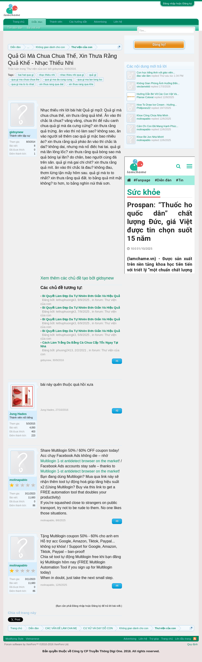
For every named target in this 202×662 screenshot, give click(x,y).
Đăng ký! (159, 44)
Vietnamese (32, 638)
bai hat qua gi (25, 75)
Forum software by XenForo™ (36, 644)
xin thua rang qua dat (50, 84)
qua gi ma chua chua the (24, 79)
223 (33, 435)
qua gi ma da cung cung (57, 79)
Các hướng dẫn (78, 21)
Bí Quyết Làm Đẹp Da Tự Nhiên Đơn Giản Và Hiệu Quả (81, 296)
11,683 (31, 497)
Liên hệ (118, 21)
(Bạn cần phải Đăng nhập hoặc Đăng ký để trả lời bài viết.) (89, 605)
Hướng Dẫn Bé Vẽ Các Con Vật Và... (158, 94)
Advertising (100, 21)
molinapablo (18, 480)
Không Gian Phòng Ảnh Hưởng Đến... (158, 83)
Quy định (192, 644)
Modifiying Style (15, 638)
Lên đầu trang (183, 638)
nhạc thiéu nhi (46, 75)
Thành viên (56, 21)
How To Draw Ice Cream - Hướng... (157, 104)
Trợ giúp (154, 638)
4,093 (32, 427)
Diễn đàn (37, 22)
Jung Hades (18, 414)
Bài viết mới (33, 27)
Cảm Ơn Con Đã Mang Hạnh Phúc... (157, 126)
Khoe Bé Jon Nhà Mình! (150, 136)
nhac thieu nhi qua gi (71, 75)
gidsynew (57, 68)
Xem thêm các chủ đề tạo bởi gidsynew (77, 278)
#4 (117, 585)
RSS (194, 638)
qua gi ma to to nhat (22, 84)
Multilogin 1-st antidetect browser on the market (79, 461)
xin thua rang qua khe (80, 84)
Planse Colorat (145, 97)
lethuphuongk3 (66, 300)
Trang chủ (18, 21)
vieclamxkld (143, 86)
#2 (117, 410)
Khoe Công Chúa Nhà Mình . (153, 115)
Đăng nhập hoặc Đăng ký (177, 3)
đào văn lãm (144, 75)
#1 (117, 361)
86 (34, 505)
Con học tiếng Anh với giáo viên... (156, 72)
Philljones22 (143, 108)
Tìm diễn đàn (14, 27)
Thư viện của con (37, 68)
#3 (117, 521)
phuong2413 (64, 350)
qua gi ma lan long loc (89, 79)
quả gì (92, 75)
